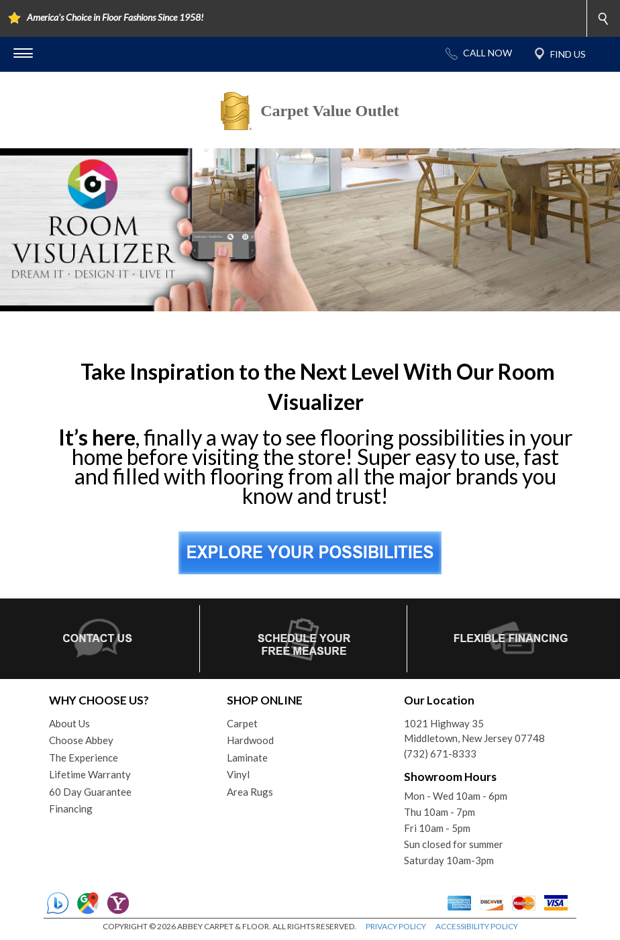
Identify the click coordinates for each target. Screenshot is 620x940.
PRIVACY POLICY (396, 926)
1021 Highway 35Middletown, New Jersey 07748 (474, 731)
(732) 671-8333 (440, 753)
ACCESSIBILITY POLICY (476, 926)
